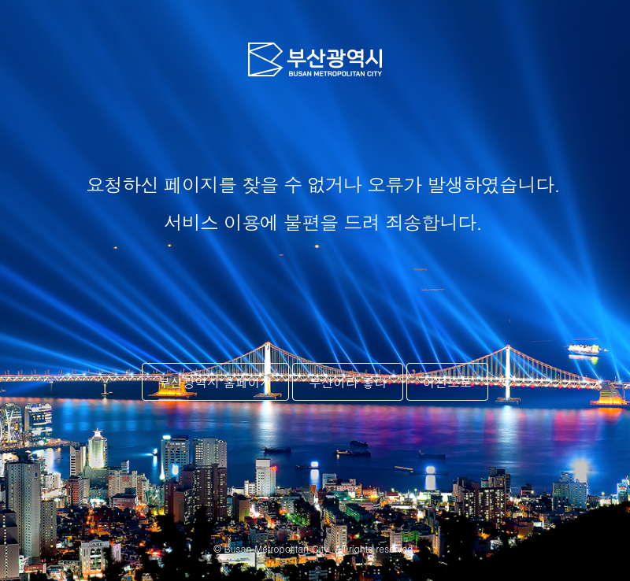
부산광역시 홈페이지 (215, 381)
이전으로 (447, 381)
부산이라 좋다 (348, 381)
